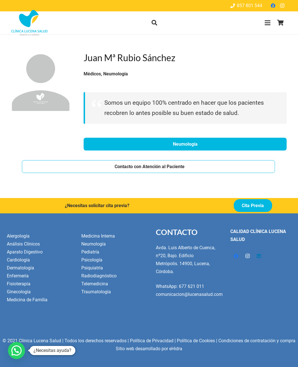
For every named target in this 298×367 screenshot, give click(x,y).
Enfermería (18, 276)
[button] (154, 23)
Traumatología (96, 291)
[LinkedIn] (258, 256)
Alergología (18, 236)
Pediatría (90, 252)
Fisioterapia (18, 283)
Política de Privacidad (151, 340)
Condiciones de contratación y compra (256, 340)
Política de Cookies (196, 340)
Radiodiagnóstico (99, 276)
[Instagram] (282, 5)
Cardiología (18, 260)
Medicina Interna (98, 236)
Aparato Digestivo (25, 252)
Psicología (91, 260)
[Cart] (280, 22)
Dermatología (20, 268)
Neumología (93, 244)
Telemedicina (94, 283)
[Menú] (267, 23)
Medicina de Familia (27, 299)
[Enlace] (29, 23)
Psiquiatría (92, 268)
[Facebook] (273, 5)
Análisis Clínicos (23, 244)
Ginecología (19, 291)
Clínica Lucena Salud (40, 340)
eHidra (175, 348)
